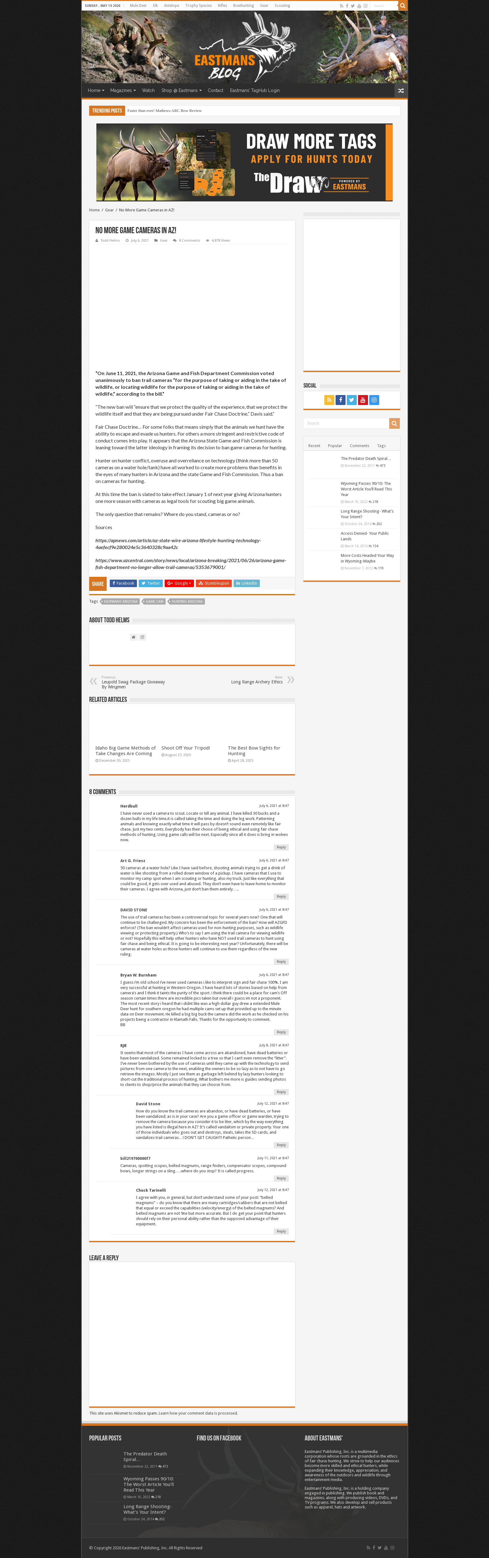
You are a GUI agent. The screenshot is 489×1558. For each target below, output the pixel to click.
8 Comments (189, 241)
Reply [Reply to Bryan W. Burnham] (281, 1032)
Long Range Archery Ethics (251, 679)
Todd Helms (110, 241)
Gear (264, 5)
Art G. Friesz (132, 860)
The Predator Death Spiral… (366, 458)
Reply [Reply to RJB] (281, 1092)
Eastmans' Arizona (121, 602)
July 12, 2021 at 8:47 (273, 1104)
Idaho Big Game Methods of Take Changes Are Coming (125, 750)
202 (379, 524)
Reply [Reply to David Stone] (281, 1145)
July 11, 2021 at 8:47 (273, 1158)
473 (382, 465)
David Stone (148, 1104)
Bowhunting (243, 5)
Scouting (282, 5)
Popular (335, 445)
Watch (148, 90)
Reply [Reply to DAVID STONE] (281, 962)
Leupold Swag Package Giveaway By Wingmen (134, 682)
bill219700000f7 (135, 1158)
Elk (155, 5)
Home (94, 90)
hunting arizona (187, 602)
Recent (314, 445)
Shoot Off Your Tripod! (186, 748)
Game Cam (154, 602)
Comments (359, 445)
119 (381, 568)
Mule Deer (138, 5)
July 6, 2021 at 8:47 (274, 806)
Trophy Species (198, 5)
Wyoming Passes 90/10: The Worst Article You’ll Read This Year (366, 489)
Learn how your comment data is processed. (198, 1413)
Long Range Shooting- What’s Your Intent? (147, 1509)
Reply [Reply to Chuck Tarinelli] (281, 1231)
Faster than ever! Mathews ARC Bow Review (165, 110)
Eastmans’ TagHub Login (255, 90)
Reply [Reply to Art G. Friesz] (281, 897)
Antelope (171, 5)
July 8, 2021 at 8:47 (274, 1045)
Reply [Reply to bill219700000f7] (281, 1178)
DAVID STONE (133, 910)
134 (375, 546)
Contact (215, 90)
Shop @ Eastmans (180, 90)
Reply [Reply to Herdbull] (281, 847)
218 (375, 502)
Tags (381, 445)
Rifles (222, 5)
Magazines (121, 90)
